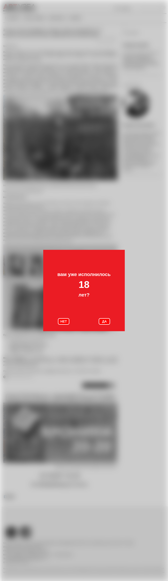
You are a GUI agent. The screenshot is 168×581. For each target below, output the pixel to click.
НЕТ (63, 321)
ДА (104, 321)
